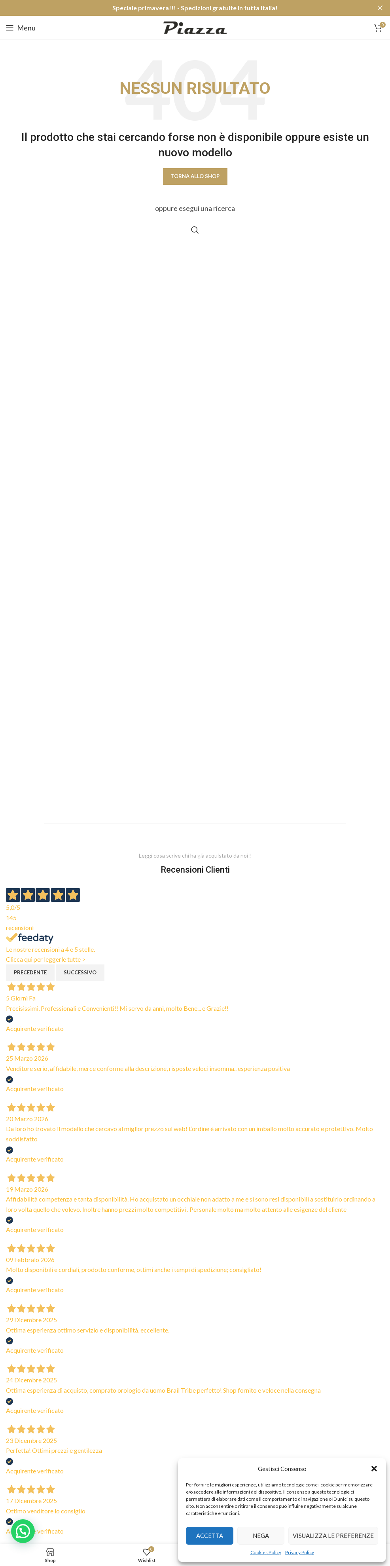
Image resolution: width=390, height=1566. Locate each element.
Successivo (80, 972)
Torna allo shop (195, 176)
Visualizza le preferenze (333, 1535)
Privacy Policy (299, 1552)
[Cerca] (195, 230)
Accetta (209, 1535)
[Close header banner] (380, 8)
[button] (374, 1469)
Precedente (30, 972)
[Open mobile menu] (21, 28)
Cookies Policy (265, 1552)
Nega (261, 1535)
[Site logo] (195, 26)
